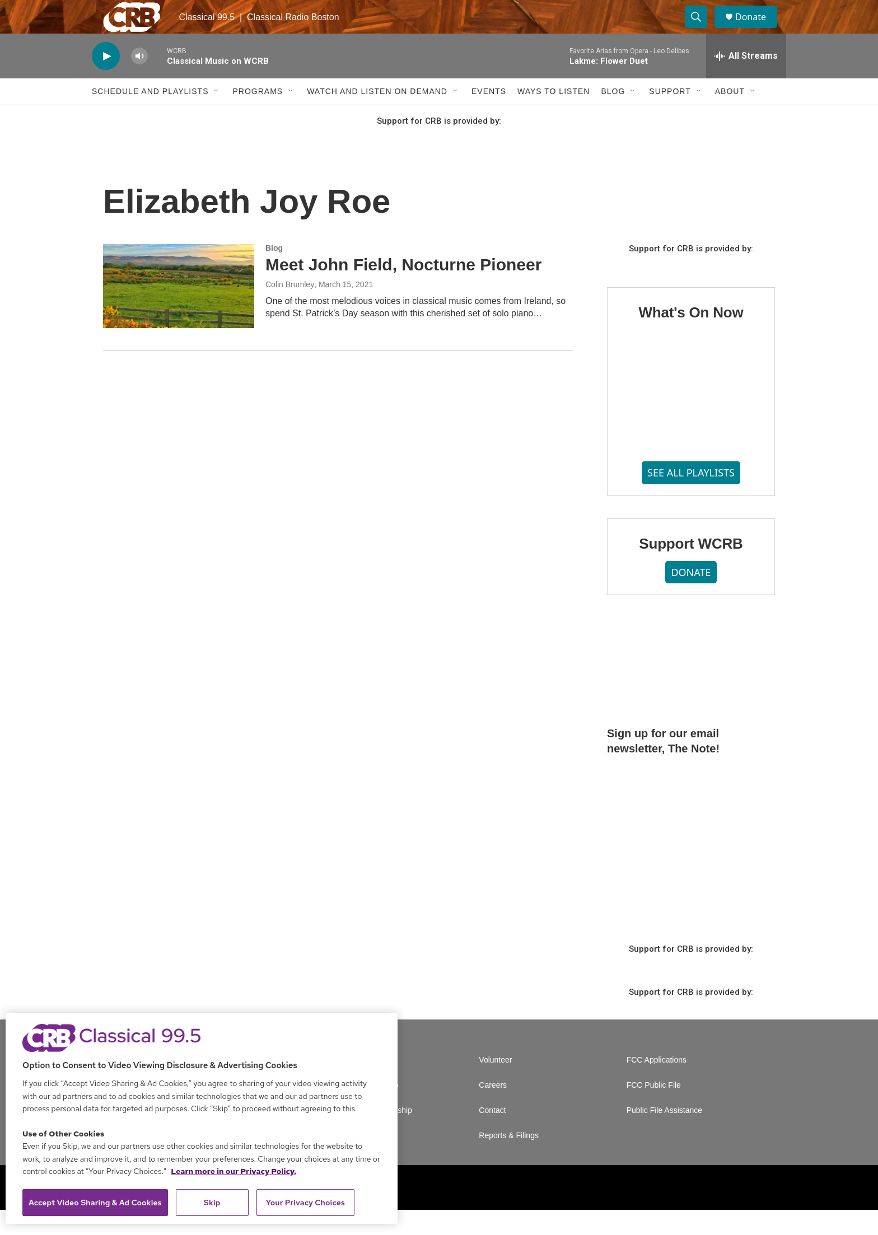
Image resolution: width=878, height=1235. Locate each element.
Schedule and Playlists (150, 116)
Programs (257, 116)
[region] (202, 1118)
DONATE (691, 597)
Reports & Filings (509, 1161)
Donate (757, 29)
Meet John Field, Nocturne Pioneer (403, 289)
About (730, 116)
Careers (493, 1110)
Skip (212, 1202)
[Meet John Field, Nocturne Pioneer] (178, 311)
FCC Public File (654, 1110)
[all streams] (746, 81)
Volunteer (495, 1085)
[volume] (139, 81)
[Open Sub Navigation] (216, 116)
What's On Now (690, 337)
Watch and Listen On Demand (377, 116)
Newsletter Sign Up (365, 1110)
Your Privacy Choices (305, 1202)
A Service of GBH (362, 1085)
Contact (492, 1135)
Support (669, 116)
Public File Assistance (664, 1135)
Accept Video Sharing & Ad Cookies (95, 1202)
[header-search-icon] (701, 29)
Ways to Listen (553, 116)
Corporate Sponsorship (371, 1135)
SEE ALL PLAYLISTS (691, 497)
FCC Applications (656, 1085)
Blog (613, 116)
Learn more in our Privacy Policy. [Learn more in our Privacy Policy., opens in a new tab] (233, 1171)
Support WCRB (690, 568)
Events (488, 116)
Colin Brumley (289, 309)
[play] (106, 81)
